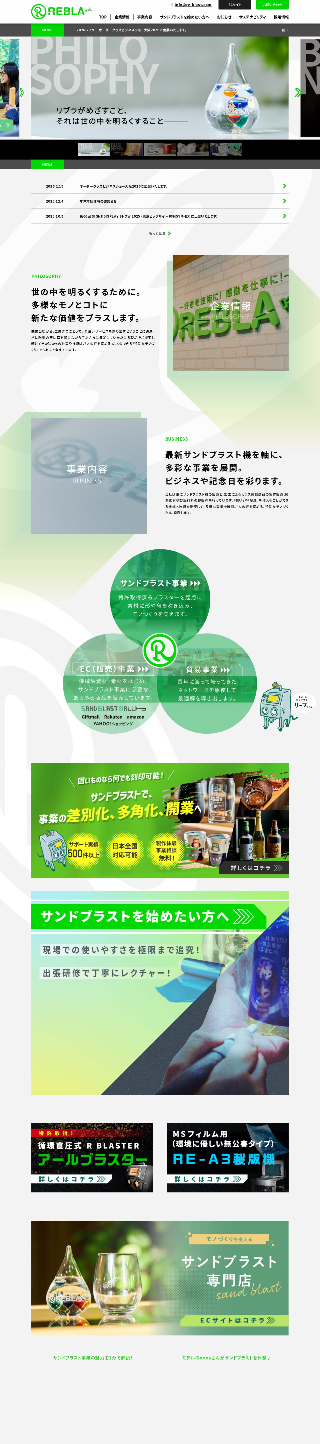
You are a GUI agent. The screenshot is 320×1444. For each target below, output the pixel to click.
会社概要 (53, 1356)
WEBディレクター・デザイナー (122, 1365)
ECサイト (235, 4)
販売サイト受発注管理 (117, 1356)
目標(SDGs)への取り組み (261, 1356)
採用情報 (281, 17)
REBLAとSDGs (254, 1373)
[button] (22, 88)
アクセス (52, 1373)
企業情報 (122, 17)
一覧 (281, 30)
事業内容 (144, 17)
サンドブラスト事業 (193, 1356)
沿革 (49, 1365)
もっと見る (157, 233)
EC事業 (185, 1365)
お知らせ (224, 17)
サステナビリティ (252, 17)
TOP (103, 17)
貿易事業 (186, 1373)
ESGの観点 (250, 1381)
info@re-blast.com (193, 4)
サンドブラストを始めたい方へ (184, 17)
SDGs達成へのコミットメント (263, 1365)
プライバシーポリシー (56, 1432)
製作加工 (108, 1373)
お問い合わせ (272, 4)
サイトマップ (82, 1432)
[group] (170, 30)
